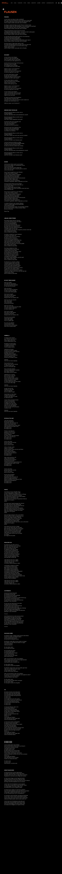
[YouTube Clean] (61, 3)
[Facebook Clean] (56, 3)
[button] (50, 3)
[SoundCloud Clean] (58, 3)
